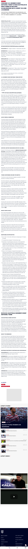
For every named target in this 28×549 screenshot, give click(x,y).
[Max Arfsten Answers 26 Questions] (3, 436)
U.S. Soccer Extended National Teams (14, 37)
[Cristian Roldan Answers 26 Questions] (3, 451)
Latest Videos (5, 456)
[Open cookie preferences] (26, 545)
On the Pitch (3, 1)
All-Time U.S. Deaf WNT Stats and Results (13, 92)
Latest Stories (6, 406)
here (5, 207)
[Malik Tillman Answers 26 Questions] (3, 446)
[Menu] (25, 547)
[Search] (9, 547)
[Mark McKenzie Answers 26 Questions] (3, 431)
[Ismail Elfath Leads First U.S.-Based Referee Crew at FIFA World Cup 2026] (3, 441)
